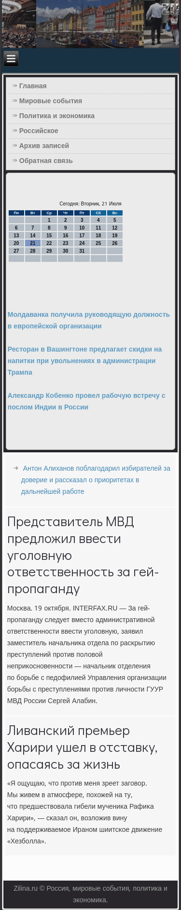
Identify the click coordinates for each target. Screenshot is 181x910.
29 (49, 251)
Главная (33, 86)
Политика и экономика (57, 116)
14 (32, 235)
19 (114, 235)
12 (114, 228)
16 (65, 235)
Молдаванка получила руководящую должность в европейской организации (89, 320)
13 (16, 235)
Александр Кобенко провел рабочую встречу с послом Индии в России (87, 401)
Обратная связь (46, 161)
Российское (38, 131)
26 (114, 243)
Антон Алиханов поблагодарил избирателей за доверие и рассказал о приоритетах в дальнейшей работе (95, 480)
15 (49, 235)
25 (98, 243)
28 (32, 251)
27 (16, 251)
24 (81, 243)
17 (81, 235)
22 (49, 243)
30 (65, 251)
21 (32, 243)
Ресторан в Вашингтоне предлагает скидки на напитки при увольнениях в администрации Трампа (85, 361)
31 (81, 251)
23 (65, 243)
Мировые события (50, 101)
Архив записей (44, 146)
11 (98, 228)
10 (81, 228)
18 (98, 235)
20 (16, 243)
